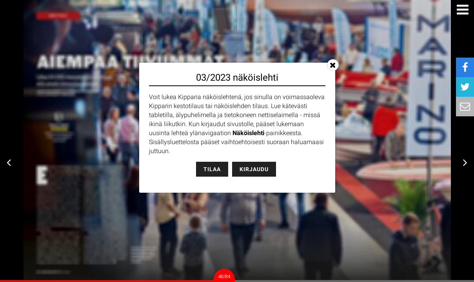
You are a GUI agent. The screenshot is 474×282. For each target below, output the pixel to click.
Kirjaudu (254, 169)
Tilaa (212, 169)
